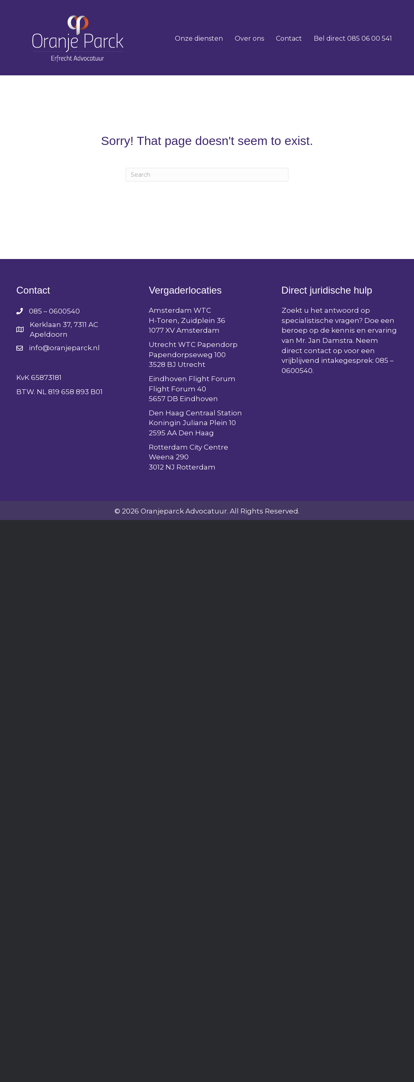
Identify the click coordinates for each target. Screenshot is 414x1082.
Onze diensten (199, 38)
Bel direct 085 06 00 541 (353, 38)
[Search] (207, 175)
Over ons (249, 38)
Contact (289, 38)
